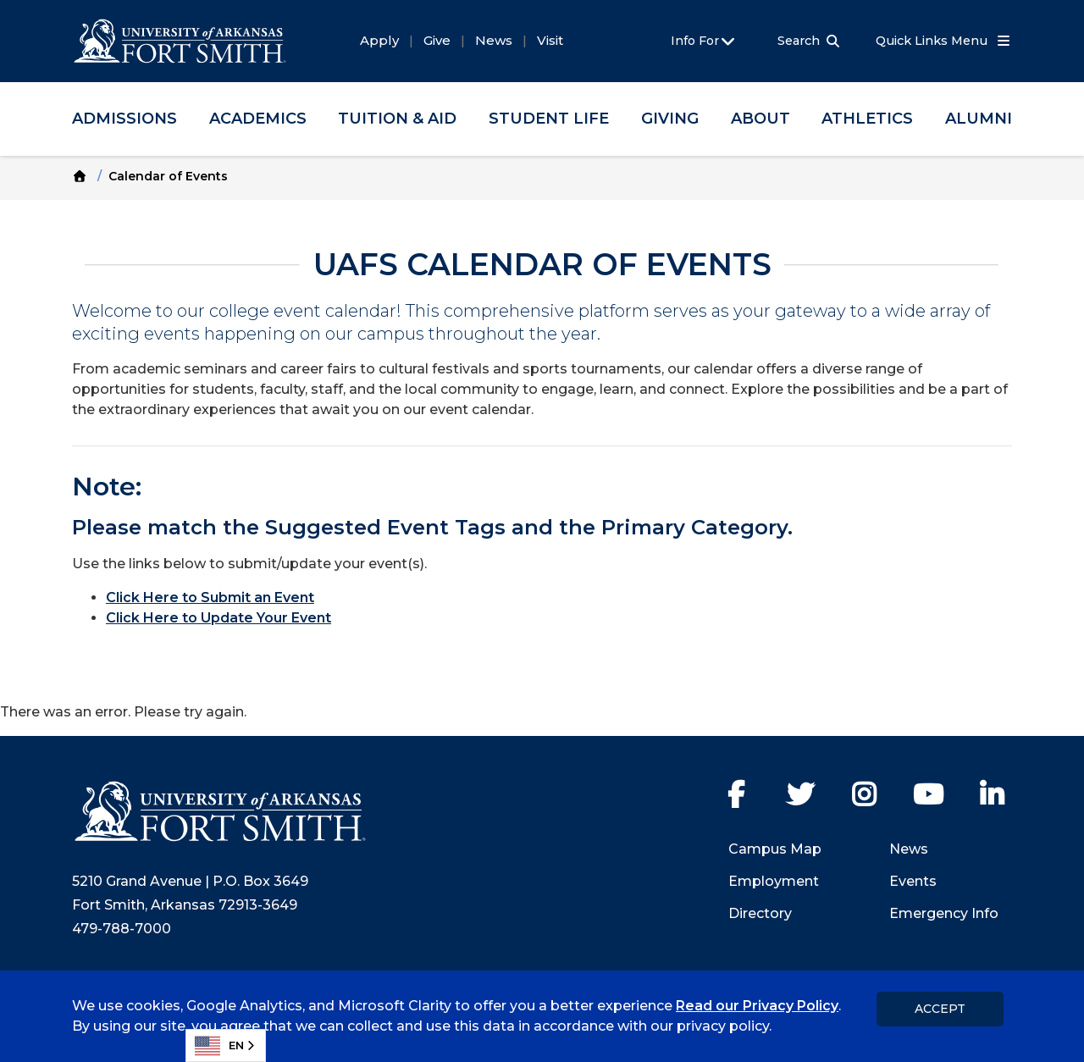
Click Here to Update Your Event (218, 618)
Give (437, 40)
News (493, 40)
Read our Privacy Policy (757, 1006)
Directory (760, 913)
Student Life (549, 118)
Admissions (124, 118)
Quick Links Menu (944, 40)
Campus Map (774, 849)
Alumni (978, 118)
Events (913, 881)
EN (219, 1046)
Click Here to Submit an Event (210, 597)
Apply (379, 40)
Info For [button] (704, 41)
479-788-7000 (121, 929)
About (760, 118)
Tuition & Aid (397, 118)
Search (798, 40)
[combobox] (225, 1045)
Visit (550, 40)
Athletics (867, 118)
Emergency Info (943, 913)
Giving (670, 118)
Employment (773, 881)
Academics (258, 118)
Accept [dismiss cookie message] (940, 1008)
